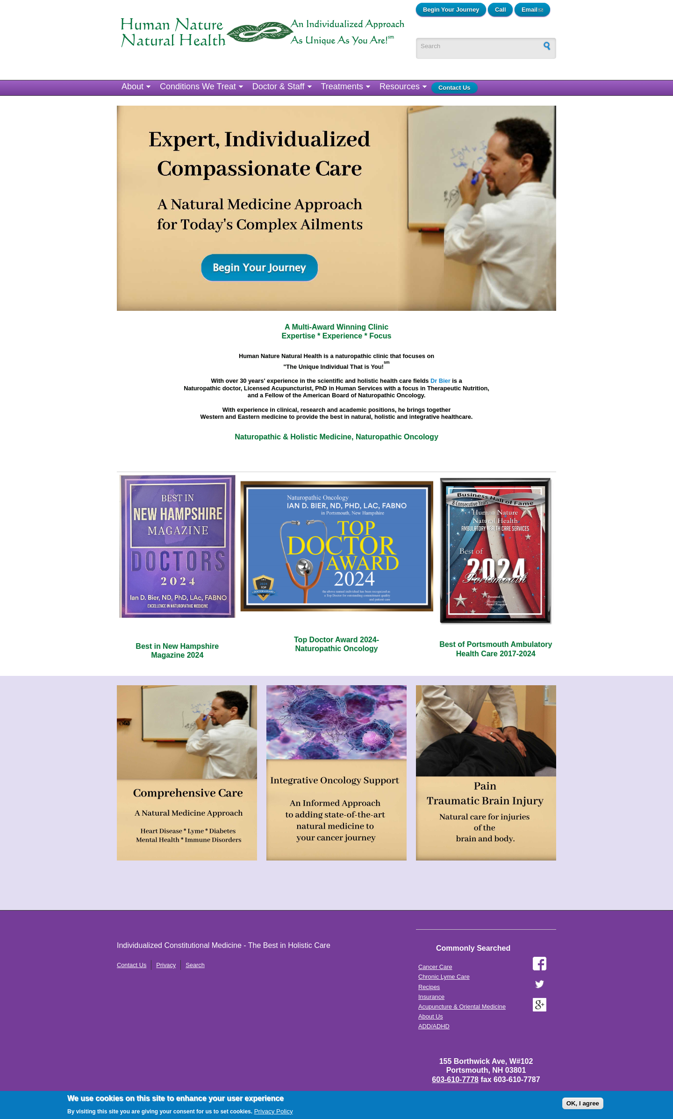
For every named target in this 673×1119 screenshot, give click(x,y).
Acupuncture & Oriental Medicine (462, 1006)
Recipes (429, 986)
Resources (399, 86)
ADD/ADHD (434, 1026)
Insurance (431, 996)
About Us (430, 1016)
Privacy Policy (273, 1111)
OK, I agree (582, 1103)
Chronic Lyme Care (444, 976)
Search (195, 964)
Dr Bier (440, 380)
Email (536, 9)
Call (500, 9)
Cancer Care (435, 966)
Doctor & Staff (278, 86)
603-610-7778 (455, 1079)
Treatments (342, 86)
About (132, 86)
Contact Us (454, 87)
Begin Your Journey (451, 9)
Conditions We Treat (198, 86)
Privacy (166, 964)
